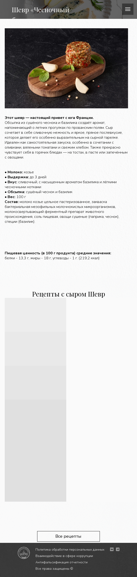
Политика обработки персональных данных (69, 549)
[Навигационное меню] (127, 9)
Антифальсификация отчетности (61, 562)
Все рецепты (68, 536)
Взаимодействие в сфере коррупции (64, 556)
